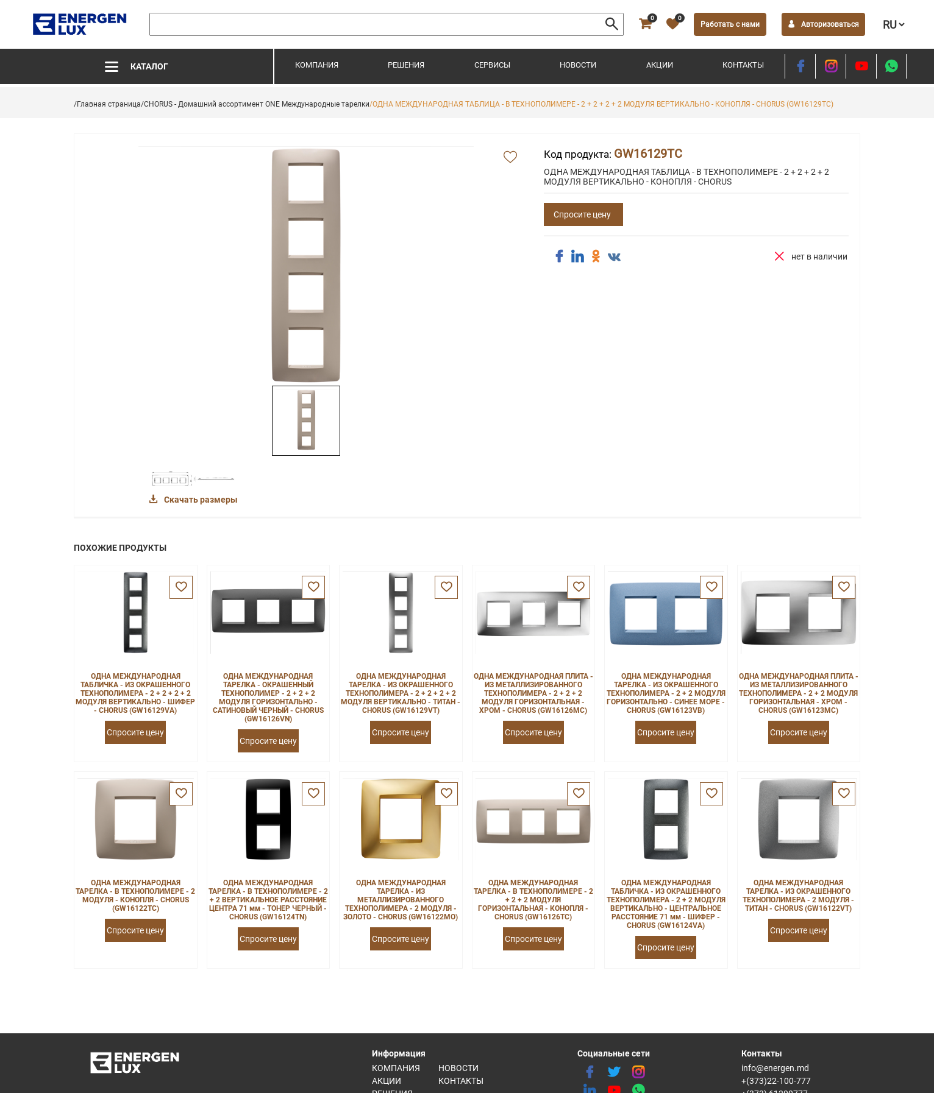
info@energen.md (775, 1068)
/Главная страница (107, 104)
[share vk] (614, 258)
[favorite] (671, 24)
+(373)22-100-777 (776, 1081)
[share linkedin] (577, 256)
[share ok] (595, 256)
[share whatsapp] (891, 66)
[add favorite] (510, 157)
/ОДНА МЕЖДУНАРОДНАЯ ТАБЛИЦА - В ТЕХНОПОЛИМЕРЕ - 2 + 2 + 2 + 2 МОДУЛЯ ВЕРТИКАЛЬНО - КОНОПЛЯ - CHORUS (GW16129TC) (601, 104)
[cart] (644, 24)
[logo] (80, 24)
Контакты (743, 64)
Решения (406, 64)
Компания (316, 64)
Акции (659, 64)
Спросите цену (582, 214)
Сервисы (492, 64)
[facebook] (800, 66)
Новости (578, 64)
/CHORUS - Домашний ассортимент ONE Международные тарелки (255, 104)
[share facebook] (559, 256)
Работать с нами (728, 24)
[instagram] (831, 66)
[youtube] (861, 66)
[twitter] (614, 1072)
